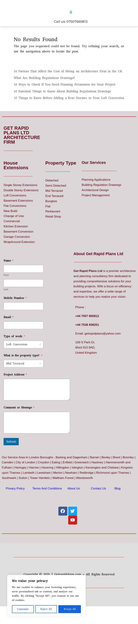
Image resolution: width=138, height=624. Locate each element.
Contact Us (98, 501)
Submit (11, 454)
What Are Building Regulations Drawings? (44, 90)
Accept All (70, 609)
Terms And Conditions (47, 501)
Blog (117, 501)
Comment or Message (19, 420)
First (6, 287)
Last (6, 301)
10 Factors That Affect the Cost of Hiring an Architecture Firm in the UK (68, 84)
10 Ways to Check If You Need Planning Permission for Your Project (64, 97)
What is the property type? (23, 368)
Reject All (46, 609)
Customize (23, 609)
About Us (73, 501)
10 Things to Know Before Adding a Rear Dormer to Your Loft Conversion (69, 110)
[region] (46, 596)
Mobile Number (15, 310)
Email (9, 329)
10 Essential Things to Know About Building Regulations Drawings (62, 104)
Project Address (15, 387)
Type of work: (14, 348)
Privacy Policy (15, 501)
